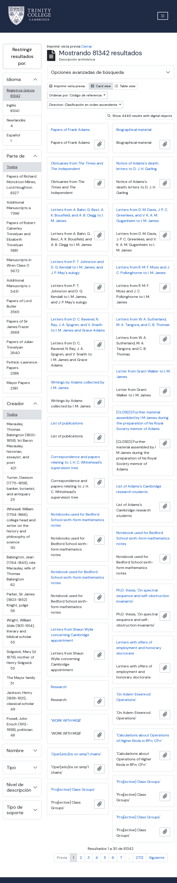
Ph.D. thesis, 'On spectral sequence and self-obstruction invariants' (142, 596)
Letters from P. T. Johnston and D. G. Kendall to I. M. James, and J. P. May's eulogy (77, 267)
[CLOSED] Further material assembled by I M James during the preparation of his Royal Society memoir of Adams (142, 420)
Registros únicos (21, 93)
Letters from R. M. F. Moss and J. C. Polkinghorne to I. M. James (143, 270)
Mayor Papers (20, 385)
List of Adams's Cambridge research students (138, 489)
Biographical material (133, 129)
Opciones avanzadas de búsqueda (87, 72)
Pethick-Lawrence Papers (21, 367)
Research (59, 686)
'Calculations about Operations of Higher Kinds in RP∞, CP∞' (142, 738)
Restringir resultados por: (22, 56)
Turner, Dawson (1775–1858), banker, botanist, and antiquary (20, 488)
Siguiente (157, 857)
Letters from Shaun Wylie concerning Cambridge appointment (72, 635)
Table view (125, 86)
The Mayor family (20, 680)
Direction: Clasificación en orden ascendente (83, 105)
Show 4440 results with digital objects (139, 116)
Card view (101, 86)
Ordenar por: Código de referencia (76, 95)
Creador (15, 404)
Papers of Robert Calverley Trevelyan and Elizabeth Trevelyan (20, 236)
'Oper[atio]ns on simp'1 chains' (76, 754)
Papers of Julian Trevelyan (21, 347)
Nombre (15, 750)
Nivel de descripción (19, 787)
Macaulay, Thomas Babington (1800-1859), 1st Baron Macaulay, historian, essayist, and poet (21, 446)
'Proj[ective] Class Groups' (138, 781)
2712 (139, 857)
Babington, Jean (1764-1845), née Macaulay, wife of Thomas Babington (20, 571)
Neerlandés (18, 123)
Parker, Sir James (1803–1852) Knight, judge (20, 602)
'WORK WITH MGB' (66, 720)
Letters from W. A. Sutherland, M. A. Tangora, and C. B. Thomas (143, 322)
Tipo (11, 767)
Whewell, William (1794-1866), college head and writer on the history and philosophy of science (20, 528)
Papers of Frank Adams (70, 129)
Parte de (16, 156)
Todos (12, 166)
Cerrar (86, 46)
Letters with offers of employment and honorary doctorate (138, 648)
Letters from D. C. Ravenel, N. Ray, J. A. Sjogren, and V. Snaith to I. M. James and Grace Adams (78, 325)
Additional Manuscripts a (21, 207)
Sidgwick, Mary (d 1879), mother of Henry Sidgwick (21, 660)
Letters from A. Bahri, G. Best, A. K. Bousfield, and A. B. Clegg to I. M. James (77, 215)
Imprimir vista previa (67, 86)
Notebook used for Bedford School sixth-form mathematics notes (143, 538)
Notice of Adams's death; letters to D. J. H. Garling (137, 166)
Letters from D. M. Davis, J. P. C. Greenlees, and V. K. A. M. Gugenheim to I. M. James (142, 215)
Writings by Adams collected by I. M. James (77, 385)
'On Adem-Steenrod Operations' (133, 697)
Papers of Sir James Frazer (21, 326)
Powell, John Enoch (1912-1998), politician (19, 727)
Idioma (14, 79)
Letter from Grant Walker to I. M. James (143, 374)
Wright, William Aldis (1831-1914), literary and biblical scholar (20, 631)
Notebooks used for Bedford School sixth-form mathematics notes (77, 520)
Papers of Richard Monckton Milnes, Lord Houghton (21, 184)
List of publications (67, 423)
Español (17, 138)
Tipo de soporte (15, 810)
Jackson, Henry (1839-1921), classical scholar (20, 701)
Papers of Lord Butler (21, 306)
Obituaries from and (77, 166)
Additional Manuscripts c (20, 285)
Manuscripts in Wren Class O (21, 265)
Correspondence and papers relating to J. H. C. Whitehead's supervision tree (76, 462)
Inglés (21, 108)
